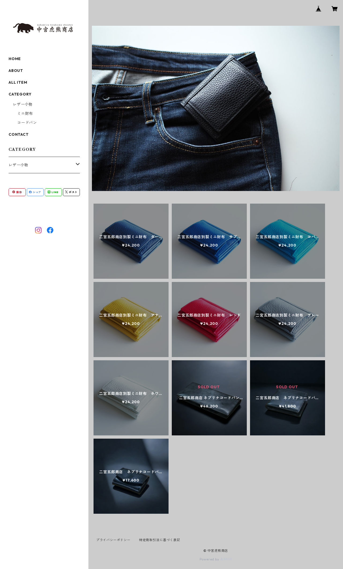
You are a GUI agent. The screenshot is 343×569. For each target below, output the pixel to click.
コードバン (27, 122)
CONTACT (19, 134)
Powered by (216, 559)
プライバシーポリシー (113, 540)
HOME (15, 58)
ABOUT (16, 70)
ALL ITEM (18, 82)
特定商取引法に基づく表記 (159, 540)
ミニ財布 (25, 113)
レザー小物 (23, 104)
